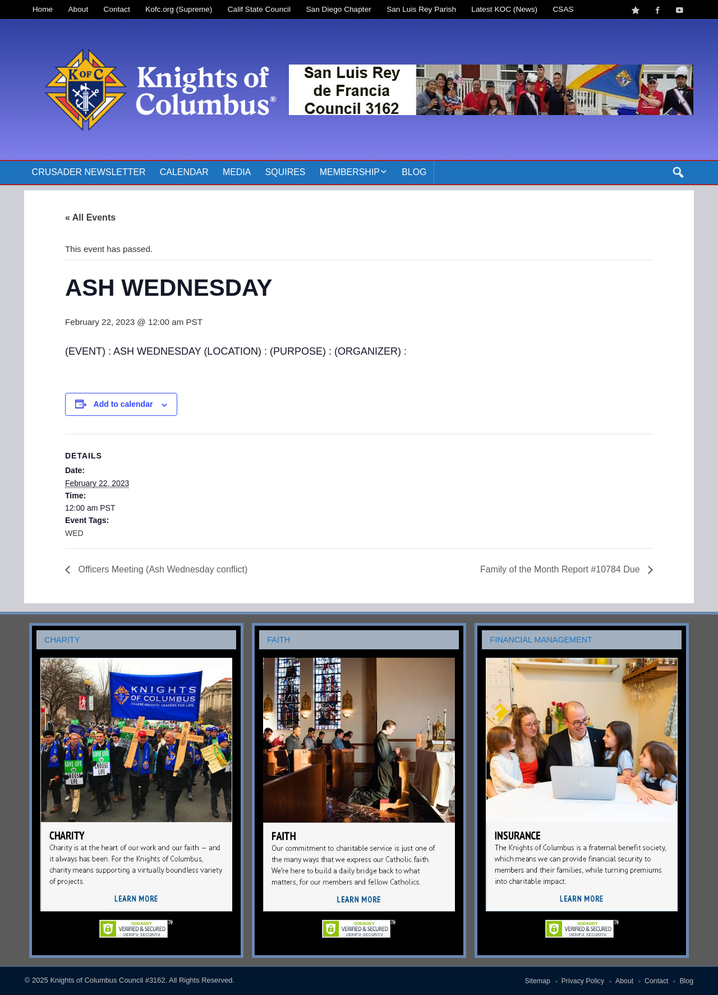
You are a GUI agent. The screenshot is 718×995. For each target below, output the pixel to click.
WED (74, 533)
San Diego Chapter (338, 9)
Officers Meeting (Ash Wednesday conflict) (161, 569)
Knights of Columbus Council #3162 (107, 980)
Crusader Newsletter (89, 172)
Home (43, 9)
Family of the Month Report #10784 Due (561, 569)
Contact (117, 9)
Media (237, 172)
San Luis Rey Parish (421, 9)
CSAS (563, 9)
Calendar (184, 172)
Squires (285, 172)
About (78, 9)
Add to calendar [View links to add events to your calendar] (123, 404)
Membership (350, 172)
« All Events (90, 217)
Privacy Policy (583, 981)
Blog (414, 172)
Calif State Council (259, 9)
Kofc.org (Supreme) (178, 9)
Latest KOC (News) (504, 9)
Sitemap (537, 981)
